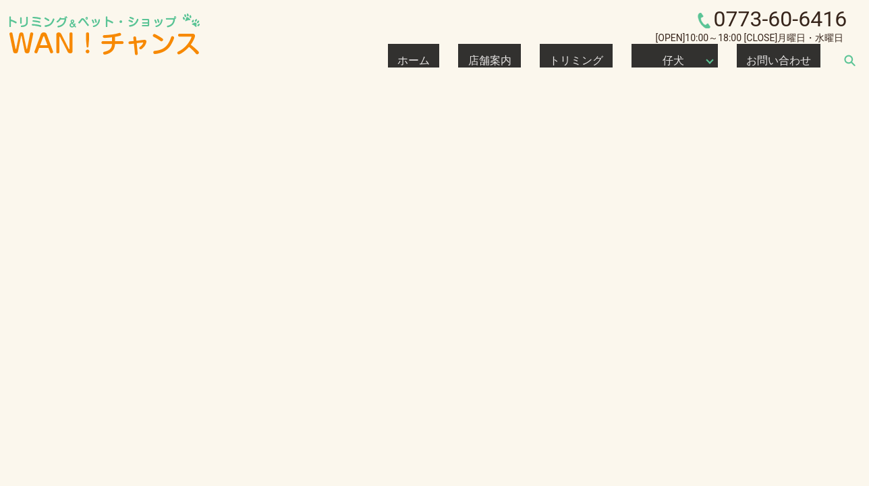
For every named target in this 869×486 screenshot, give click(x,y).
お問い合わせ (792, 60)
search (849, 60)
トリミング (626, 60)
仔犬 (697, 60)
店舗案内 (565, 60)
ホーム (513, 60)
